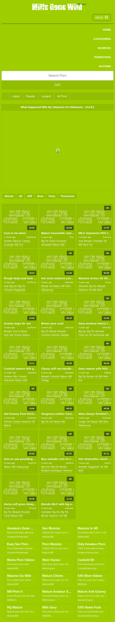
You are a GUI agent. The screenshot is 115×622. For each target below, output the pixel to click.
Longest (46, 96)
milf (29, 196)
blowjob (88, 241)
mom (40, 196)
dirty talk (8, 335)
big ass (17, 241)
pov (21, 244)
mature (56, 244)
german (55, 335)
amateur (8, 241)
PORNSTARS (102, 57)
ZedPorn (70, 463)
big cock (45, 466)
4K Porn (62, 96)
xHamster (69, 282)
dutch (52, 241)
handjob (65, 335)
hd (20, 196)
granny (18, 335)
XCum (108, 282)
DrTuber (33, 508)
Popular (30, 96)
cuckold (22, 376)
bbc (16, 376)
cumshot (8, 290)
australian (46, 512)
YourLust (107, 237)
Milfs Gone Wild (57, 6)
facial (7, 515)
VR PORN (105, 66)
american (83, 286)
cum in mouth (20, 331)
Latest (16, 96)
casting (26, 241)
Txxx (71, 237)
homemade (99, 335)
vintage (45, 380)
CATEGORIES (102, 38)
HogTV (108, 463)
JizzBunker (31, 237)
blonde (9, 196)
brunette (99, 331)
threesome (67, 196)
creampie (9, 244)
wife (25, 380)
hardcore (83, 290)
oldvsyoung (47, 290)
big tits (45, 241)
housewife (46, 244)
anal (80, 241)
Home (107, 29)
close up (83, 335)
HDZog (107, 373)
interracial (9, 380)
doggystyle (19, 290)
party (52, 196)
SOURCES (104, 48)
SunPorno (32, 282)
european (61, 241)
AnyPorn (32, 463)
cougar (82, 421)
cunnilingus (56, 470)
